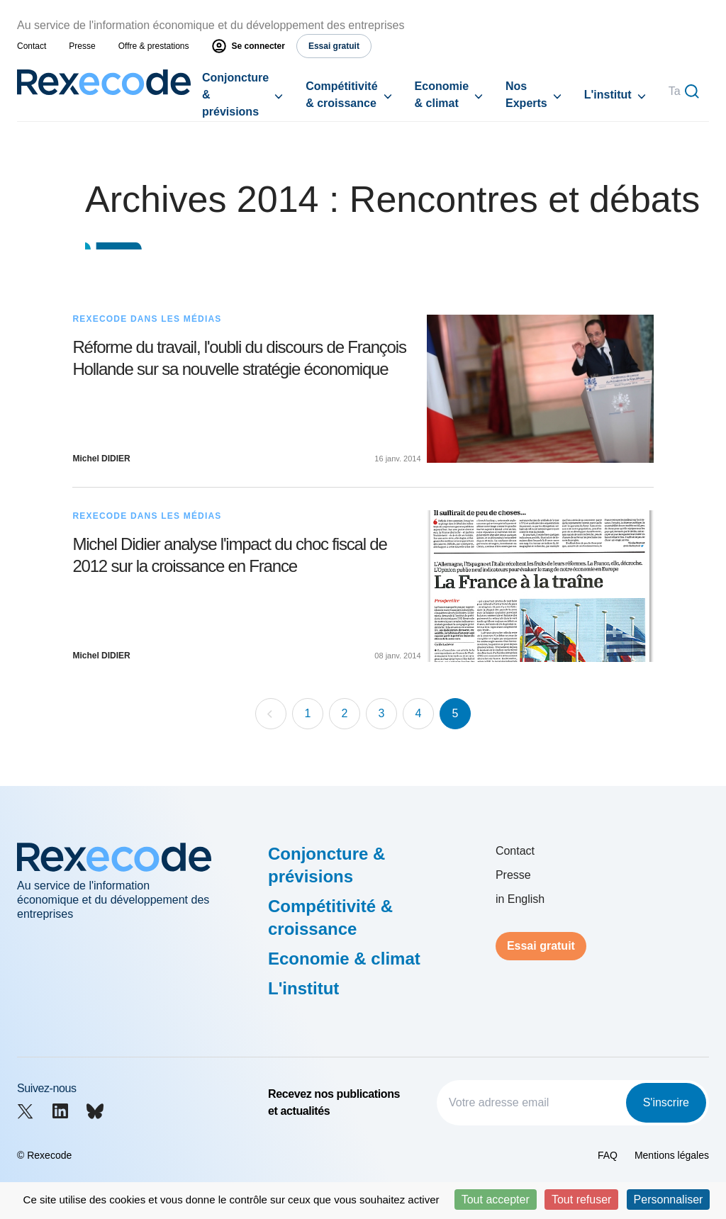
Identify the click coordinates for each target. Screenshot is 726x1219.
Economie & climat (442, 94)
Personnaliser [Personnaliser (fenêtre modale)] (668, 1199)
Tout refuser (581, 1199)
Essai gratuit (541, 946)
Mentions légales (672, 1155)
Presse (82, 46)
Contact (31, 46)
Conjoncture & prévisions (235, 95)
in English (520, 899)
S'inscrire (666, 1102)
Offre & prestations (153, 46)
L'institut (608, 95)
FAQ (608, 1155)
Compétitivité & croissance (341, 94)
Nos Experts (526, 94)
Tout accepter (496, 1199)
